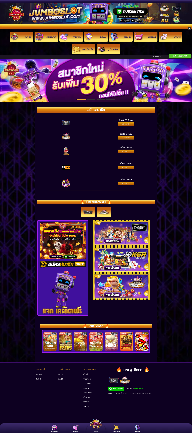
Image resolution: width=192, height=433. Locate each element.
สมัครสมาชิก (126, 122)
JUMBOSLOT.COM (129, 393)
